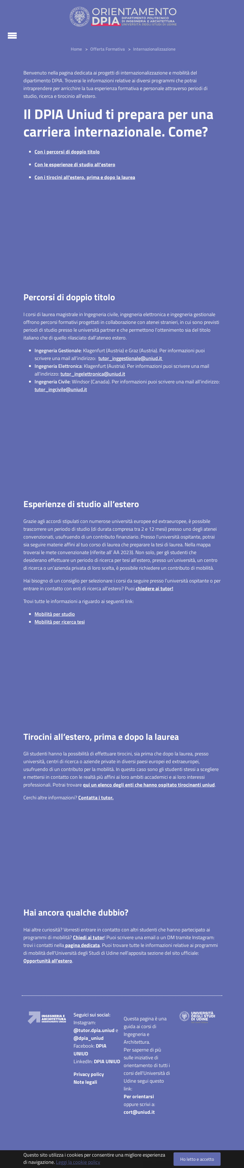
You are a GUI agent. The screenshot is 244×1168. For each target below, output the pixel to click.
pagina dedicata (82, 946)
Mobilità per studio (55, 614)
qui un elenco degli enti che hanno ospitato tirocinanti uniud (149, 785)
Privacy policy (89, 1075)
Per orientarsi (139, 1097)
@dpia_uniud (89, 1039)
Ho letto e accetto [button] (197, 1159)
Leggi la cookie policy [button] (78, 1162)
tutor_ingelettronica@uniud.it (92, 374)
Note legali (85, 1083)
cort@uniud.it (139, 1113)
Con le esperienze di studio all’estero (75, 164)
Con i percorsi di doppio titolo (67, 151)
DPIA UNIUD (107, 1062)
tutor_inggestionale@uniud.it (130, 358)
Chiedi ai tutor (88, 938)
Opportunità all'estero (47, 961)
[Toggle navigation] (12, 34)
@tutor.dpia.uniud (94, 1031)
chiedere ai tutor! (154, 588)
